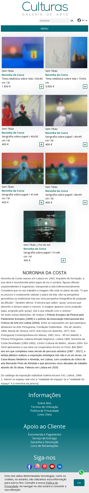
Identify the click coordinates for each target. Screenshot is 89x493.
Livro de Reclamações (44, 446)
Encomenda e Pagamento (44, 434)
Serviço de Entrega (44, 438)
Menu (44, 28)
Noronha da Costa (13, 74)
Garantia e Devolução (45, 442)
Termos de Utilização (44, 407)
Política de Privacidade (44, 411)
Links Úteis (44, 414)
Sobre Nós (44, 403)
